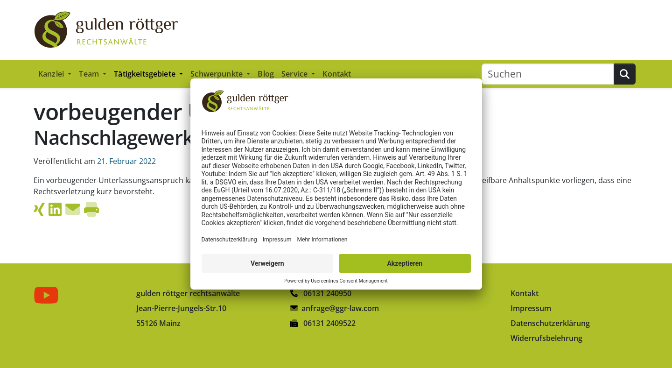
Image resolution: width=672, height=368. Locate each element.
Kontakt (336, 74)
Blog (266, 74)
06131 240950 (320, 293)
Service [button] (295, 74)
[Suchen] (548, 74)
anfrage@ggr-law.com (340, 308)
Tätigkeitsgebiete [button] (145, 74)
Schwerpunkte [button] (217, 74)
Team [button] (90, 74)
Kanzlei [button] (52, 74)
